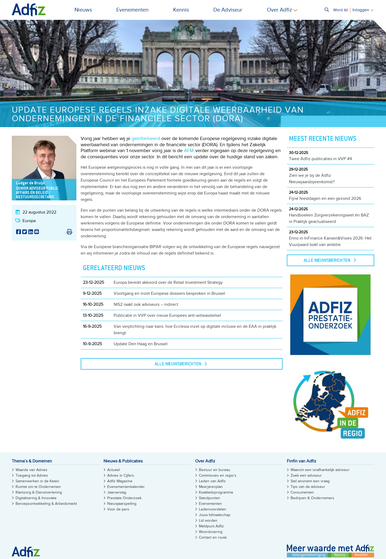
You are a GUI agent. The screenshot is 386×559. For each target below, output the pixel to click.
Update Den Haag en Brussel (141, 344)
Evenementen (132, 10)
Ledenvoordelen (212, 509)
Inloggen (360, 10)
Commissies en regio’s (217, 475)
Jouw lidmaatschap (214, 515)
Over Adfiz (279, 10)
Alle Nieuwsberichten (178, 364)
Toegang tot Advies (32, 475)
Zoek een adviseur (306, 475)
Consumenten (302, 492)
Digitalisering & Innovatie (36, 498)
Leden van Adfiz (212, 481)
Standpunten (209, 498)
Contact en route (213, 537)
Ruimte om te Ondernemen (38, 486)
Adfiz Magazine (119, 481)
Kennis (181, 10)
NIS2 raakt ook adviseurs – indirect (146, 304)
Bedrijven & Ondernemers (312, 498)
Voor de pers (118, 509)
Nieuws (83, 10)
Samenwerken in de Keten (37, 481)
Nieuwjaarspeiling (121, 503)
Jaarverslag (116, 492)
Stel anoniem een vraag (310, 481)
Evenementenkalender (126, 486)
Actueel (113, 470)
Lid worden (208, 520)
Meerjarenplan (211, 486)
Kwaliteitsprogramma (216, 492)
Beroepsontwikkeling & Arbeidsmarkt (46, 503)
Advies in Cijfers (120, 475)
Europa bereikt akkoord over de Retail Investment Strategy (168, 282)
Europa (29, 220)
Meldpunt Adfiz (211, 526)
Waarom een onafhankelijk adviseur (320, 470)
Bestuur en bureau (214, 470)
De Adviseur (227, 10)
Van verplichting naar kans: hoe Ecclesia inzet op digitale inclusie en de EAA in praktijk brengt (195, 330)
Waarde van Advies (31, 470)
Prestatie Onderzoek (124, 498)
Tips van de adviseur (308, 486)
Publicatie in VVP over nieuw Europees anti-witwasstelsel (167, 315)
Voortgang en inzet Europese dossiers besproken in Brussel (169, 293)
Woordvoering (210, 531)
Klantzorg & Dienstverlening (39, 492)
